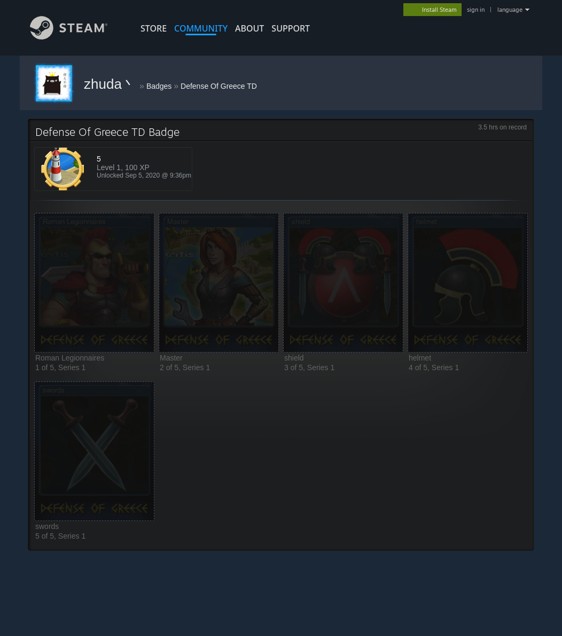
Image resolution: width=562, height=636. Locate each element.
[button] (94, 283)
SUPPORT (290, 28)
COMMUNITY (201, 28)
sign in (476, 9)
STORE (153, 28)
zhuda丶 (111, 84)
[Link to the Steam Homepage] (68, 36)
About (249, 28)
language (509, 9)
